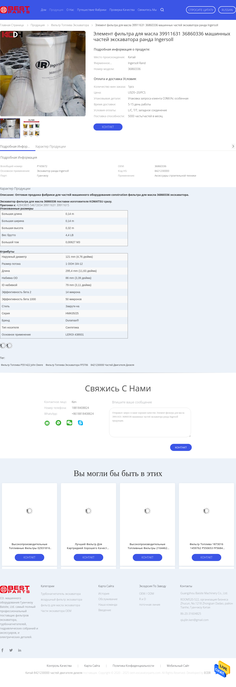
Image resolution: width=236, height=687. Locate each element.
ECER (207, 673)
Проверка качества (122, 10)
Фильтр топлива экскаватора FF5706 (67, 365)
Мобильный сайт (178, 665)
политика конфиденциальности (133, 665)
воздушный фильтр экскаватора (61, 599)
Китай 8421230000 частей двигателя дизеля (54, 673)
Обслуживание (107, 599)
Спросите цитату (200, 10)
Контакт (108, 127)
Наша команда (107, 604)
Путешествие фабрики (91, 10)
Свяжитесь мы (147, 10)
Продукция (56, 10)
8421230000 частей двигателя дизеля (112, 365)
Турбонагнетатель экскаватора (61, 594)
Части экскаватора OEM (56, 611)
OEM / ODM (146, 593)
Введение (104, 610)
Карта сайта (92, 665)
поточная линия (149, 604)
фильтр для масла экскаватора (60, 605)
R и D (142, 599)
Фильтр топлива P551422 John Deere (22, 365)
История (103, 593)
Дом (43, 10)
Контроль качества (59, 665)
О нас (70, 10)
